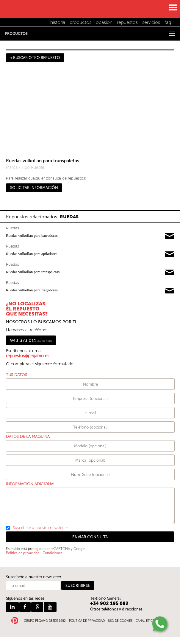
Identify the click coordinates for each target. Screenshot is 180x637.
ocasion (104, 22)
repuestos (127, 22)
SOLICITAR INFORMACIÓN (34, 187)
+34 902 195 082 (109, 603)
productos (80, 22)
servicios (151, 22)
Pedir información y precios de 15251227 (169, 273)
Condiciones (52, 553)
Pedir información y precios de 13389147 (169, 291)
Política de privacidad (23, 553)
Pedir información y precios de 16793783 (169, 236)
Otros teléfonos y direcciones (116, 609)
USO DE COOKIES (120, 621)
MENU (172, 7)
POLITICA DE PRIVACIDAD (87, 621)
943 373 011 (31, 340)
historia (57, 22)
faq (168, 22)
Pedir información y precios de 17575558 (169, 254)
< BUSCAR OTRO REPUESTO (35, 57)
